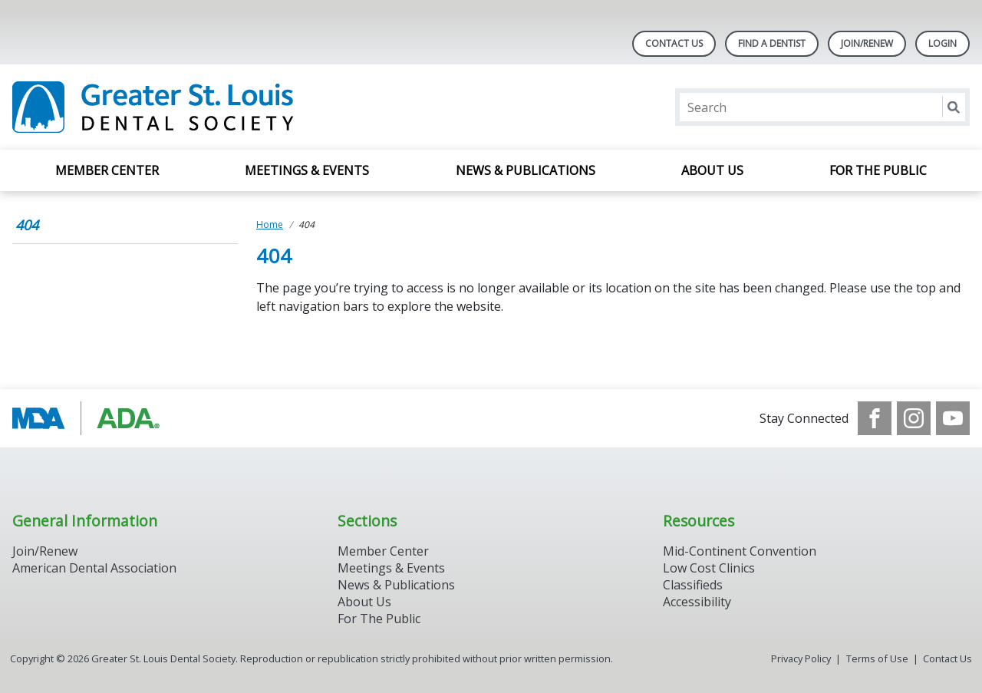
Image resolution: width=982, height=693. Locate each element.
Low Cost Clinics (709, 567)
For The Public (379, 618)
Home (269, 224)
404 (26, 225)
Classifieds (693, 584)
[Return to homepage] (210, 107)
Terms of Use (877, 658)
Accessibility (697, 601)
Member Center (107, 170)
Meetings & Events (307, 170)
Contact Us (674, 43)
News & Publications (525, 170)
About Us (712, 170)
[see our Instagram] (914, 418)
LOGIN (942, 43)
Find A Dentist (772, 43)
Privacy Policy (801, 658)
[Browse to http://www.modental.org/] (90, 418)
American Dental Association (94, 567)
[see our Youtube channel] (953, 418)
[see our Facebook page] (874, 418)
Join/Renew (867, 43)
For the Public (878, 170)
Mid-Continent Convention (739, 551)
